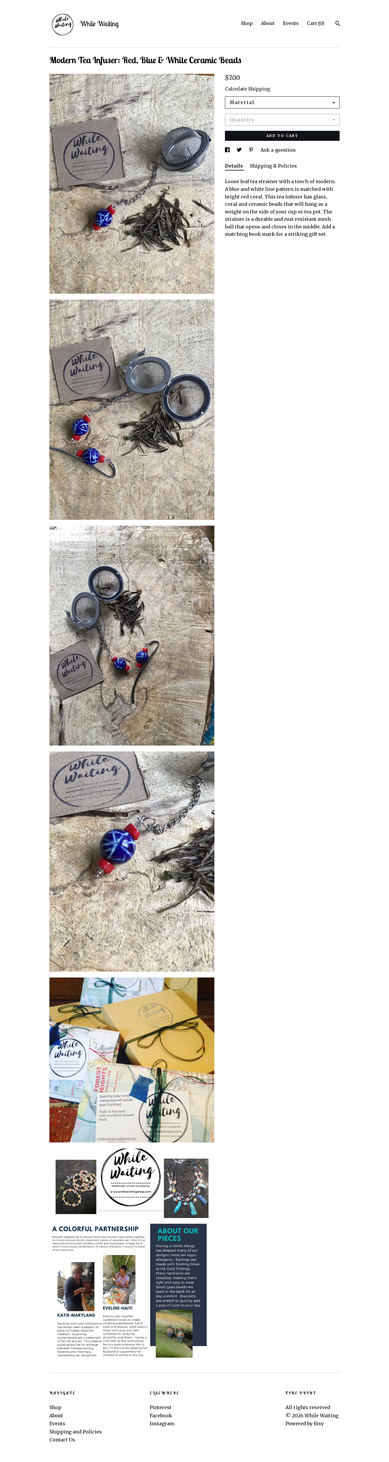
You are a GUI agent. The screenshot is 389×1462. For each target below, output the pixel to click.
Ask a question (278, 150)
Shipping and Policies (75, 1432)
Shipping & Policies (273, 166)
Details (234, 166)
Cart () (315, 23)
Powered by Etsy (305, 1423)
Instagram (162, 1423)
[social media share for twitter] (240, 150)
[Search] (337, 24)
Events (291, 23)
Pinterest (160, 1407)
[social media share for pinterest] (252, 150)
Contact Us (62, 1440)
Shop (247, 23)
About (268, 23)
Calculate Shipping (247, 89)
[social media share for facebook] (228, 150)
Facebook (161, 1415)
